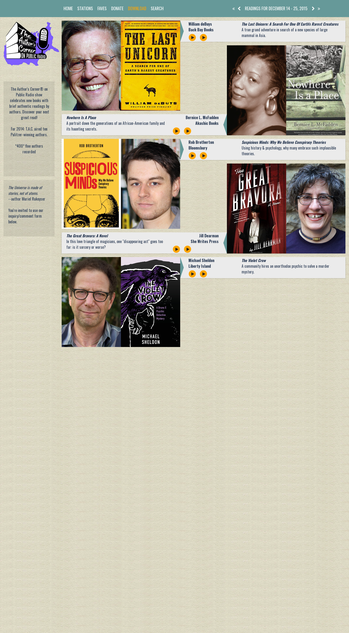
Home (68, 8)
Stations (85, 8)
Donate (117, 8)
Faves (102, 8)
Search (157, 8)
